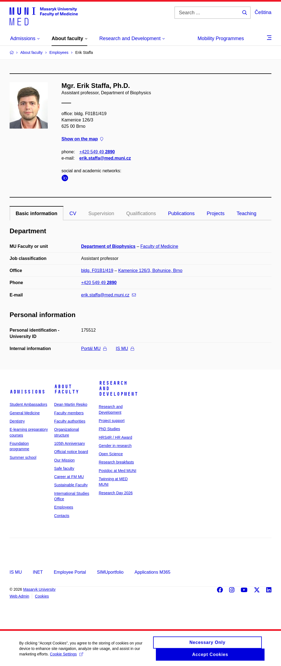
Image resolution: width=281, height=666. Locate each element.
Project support (112, 420)
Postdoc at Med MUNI (117, 470)
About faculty (66, 389)
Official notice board (71, 451)
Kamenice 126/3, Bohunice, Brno (150, 270)
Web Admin (19, 596)
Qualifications (141, 213)
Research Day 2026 (116, 493)
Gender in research (115, 445)
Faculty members (68, 413)
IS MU (125, 348)
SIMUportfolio (110, 572)
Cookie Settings (66, 657)
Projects (215, 213)
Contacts (61, 516)
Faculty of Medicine (159, 246)
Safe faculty (64, 468)
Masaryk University (39, 589)
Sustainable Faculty (71, 485)
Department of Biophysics (108, 246)
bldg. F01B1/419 (97, 270)
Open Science (111, 454)
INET (38, 572)
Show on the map (82, 139)
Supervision (101, 213)
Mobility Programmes (221, 38)
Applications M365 (152, 572)
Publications (181, 213)
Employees (63, 507)
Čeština (263, 12)
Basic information (36, 213)
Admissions (27, 392)
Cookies (42, 596)
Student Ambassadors (28, 404)
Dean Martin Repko (70, 404)
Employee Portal (70, 572)
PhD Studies (109, 429)
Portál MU (93, 348)
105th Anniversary (69, 443)
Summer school (23, 457)
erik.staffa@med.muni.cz (105, 158)
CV (72, 213)
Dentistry (17, 421)
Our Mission (64, 460)
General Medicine (25, 413)
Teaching (246, 213)
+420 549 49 (97, 151)
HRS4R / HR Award (115, 437)
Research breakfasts (116, 462)
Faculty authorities (69, 421)
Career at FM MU (69, 476)
